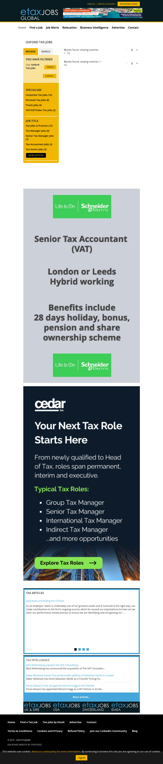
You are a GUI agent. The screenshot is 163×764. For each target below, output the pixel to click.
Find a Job (36, 27)
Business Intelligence (94, 27)
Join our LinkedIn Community (108, 731)
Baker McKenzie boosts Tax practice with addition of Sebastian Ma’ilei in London (70, 675)
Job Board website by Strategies (25, 744)
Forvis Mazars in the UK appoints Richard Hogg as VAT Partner (60, 685)
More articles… (81, 697)
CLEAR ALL (49, 76)
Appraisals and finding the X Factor (45, 600)
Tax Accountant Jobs (39, 144)
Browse (31, 51)
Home (22, 27)
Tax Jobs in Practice (39, 125)
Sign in (91, 4)
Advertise (118, 27)
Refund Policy (76, 731)
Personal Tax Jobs (37, 100)
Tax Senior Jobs (36, 149)
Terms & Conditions (20, 731)
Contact (133, 27)
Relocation (69, 27)
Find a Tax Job (28, 722)
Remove (50, 67)
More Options (36, 155)
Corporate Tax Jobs (39, 95)
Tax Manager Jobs (37, 130)
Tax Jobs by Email (53, 722)
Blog (134, 731)
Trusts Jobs (34, 105)
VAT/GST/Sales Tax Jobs (41, 110)
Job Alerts (52, 27)
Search (45, 51)
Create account (106, 4)
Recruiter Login (128, 4)
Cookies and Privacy (49, 731)
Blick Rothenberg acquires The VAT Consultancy (52, 665)
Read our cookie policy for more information (56, 751)
